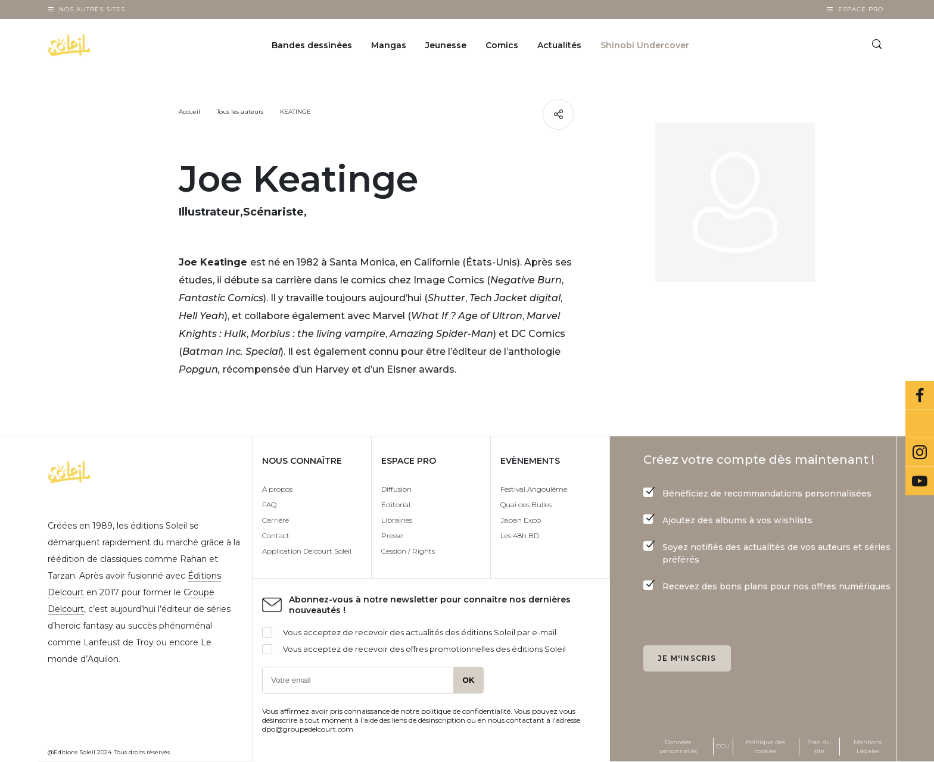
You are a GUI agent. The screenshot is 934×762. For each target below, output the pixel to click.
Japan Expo (520, 520)
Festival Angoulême (533, 489)
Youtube (919, 481)
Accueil (189, 111)
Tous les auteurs (240, 111)
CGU (723, 746)
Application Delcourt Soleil (306, 550)
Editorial (395, 504)
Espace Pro (860, 9)
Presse (392, 535)
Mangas (388, 45)
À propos (277, 489)
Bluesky (919, 424)
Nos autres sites (92, 9)
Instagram (919, 452)
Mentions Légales (868, 746)
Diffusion (396, 489)
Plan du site (819, 746)
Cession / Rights (408, 550)
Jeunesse (445, 45)
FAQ (269, 504)
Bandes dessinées (312, 45)
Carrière (275, 520)
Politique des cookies (765, 746)
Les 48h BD (519, 535)
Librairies (396, 520)
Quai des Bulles (526, 504)
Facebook (919, 395)
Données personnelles (678, 746)
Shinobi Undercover (644, 45)
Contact (275, 535)
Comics (501, 45)
